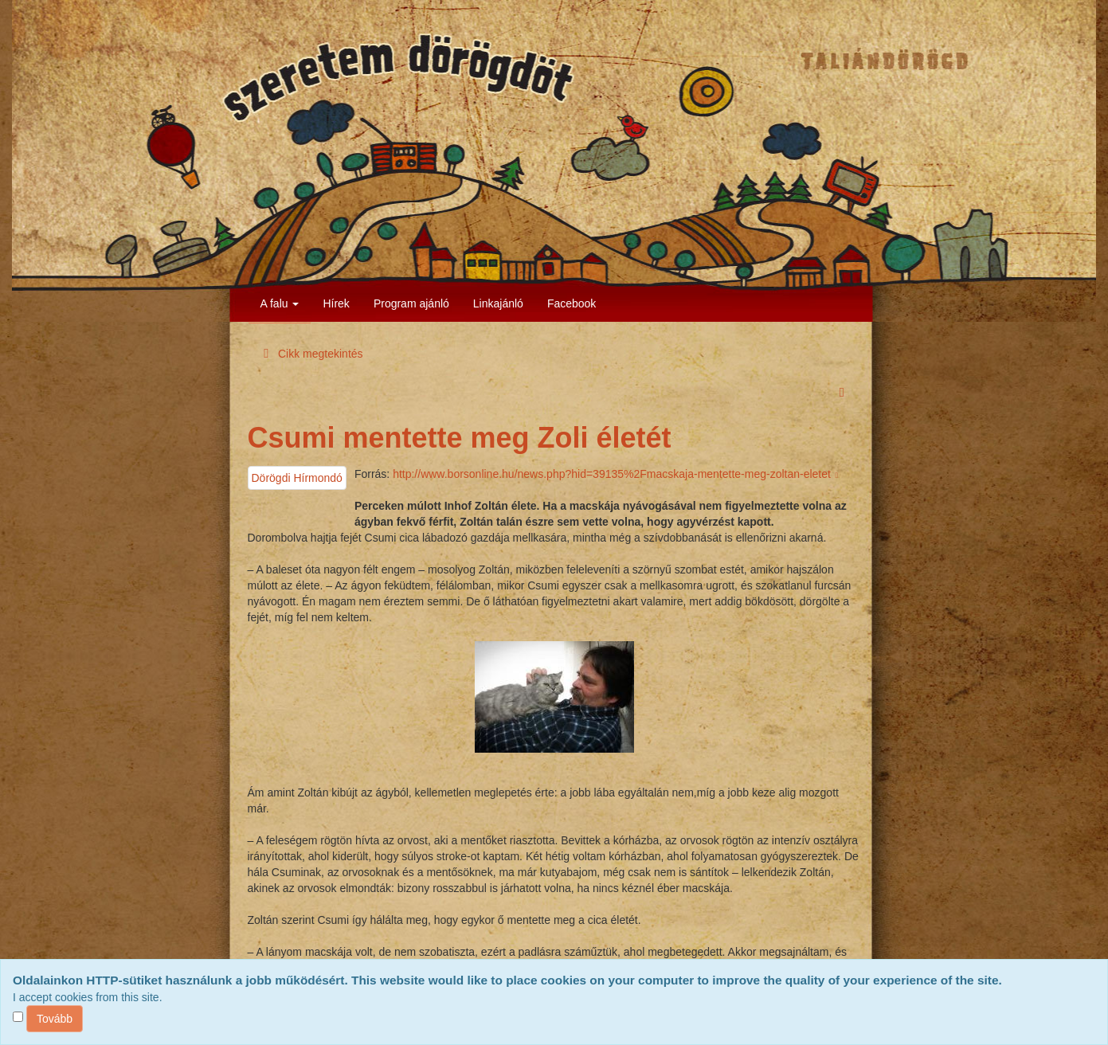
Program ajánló (411, 303)
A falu (280, 303)
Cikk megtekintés (310, 354)
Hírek (336, 303)
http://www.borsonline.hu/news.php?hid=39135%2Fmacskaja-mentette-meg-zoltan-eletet (617, 474)
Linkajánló (498, 303)
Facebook (571, 303)
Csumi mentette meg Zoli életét (459, 437)
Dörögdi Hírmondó (297, 478)
